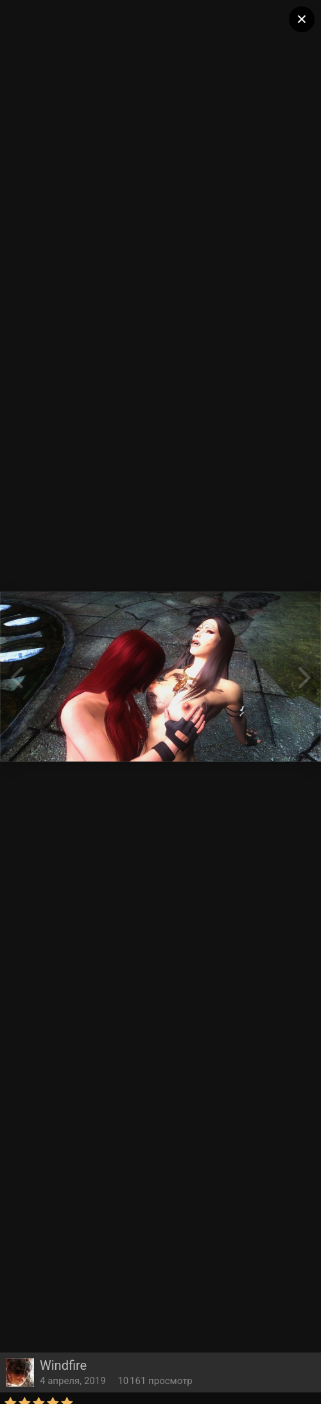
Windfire (63, 1365)
